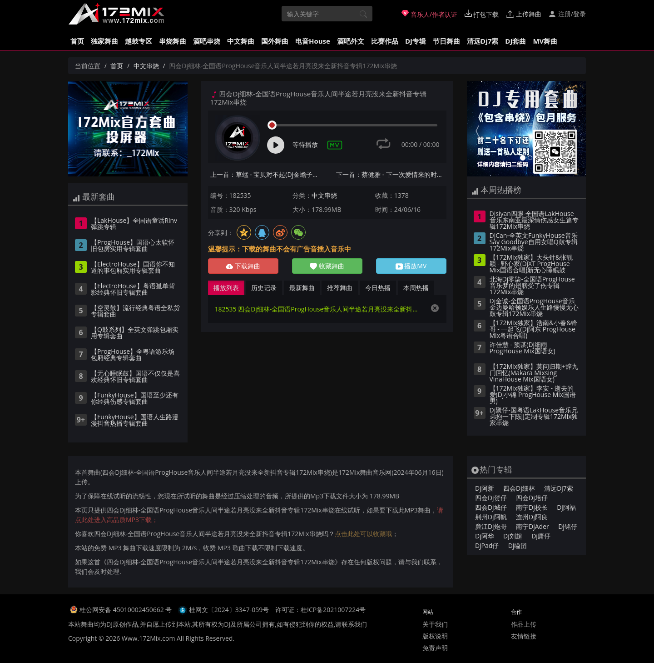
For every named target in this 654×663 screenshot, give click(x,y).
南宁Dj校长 (532, 507)
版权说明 (435, 636)
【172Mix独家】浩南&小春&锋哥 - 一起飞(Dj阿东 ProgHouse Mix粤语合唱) (534, 330)
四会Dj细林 (519, 488)
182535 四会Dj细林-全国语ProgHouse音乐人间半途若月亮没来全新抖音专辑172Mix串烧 (318, 309)
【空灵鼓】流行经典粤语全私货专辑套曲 (135, 311)
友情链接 (523, 636)
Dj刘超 (512, 536)
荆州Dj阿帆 (491, 516)
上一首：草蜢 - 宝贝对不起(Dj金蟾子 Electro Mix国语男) (265, 174)
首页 (77, 40)
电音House (312, 40)
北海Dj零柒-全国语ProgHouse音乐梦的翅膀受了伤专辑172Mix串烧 (532, 286)
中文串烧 (146, 65)
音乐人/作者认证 (429, 14)
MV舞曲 (545, 40)
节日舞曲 (446, 40)
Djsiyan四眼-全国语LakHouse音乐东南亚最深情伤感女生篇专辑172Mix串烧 (534, 221)
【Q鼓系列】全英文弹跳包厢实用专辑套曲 (134, 333)
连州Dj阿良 (532, 516)
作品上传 (523, 624)
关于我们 (435, 624)
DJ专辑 (415, 40)
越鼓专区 (138, 40)
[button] (476, 128)
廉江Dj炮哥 (491, 526)
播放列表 (226, 287)
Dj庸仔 (540, 536)
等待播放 (305, 144)
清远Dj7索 (482, 40)
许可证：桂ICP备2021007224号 (320, 609)
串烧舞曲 (172, 40)
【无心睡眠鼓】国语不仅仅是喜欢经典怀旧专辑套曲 (135, 377)
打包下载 (482, 14)
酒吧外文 (350, 40)
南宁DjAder (532, 526)
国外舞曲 (274, 40)
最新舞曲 (302, 287)
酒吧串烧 (206, 40)
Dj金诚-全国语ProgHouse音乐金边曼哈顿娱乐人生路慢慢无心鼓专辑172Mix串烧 (534, 308)
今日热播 (378, 287)
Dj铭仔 (567, 526)
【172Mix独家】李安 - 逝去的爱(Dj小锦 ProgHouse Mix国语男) (533, 395)
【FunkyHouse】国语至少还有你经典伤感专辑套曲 (134, 399)
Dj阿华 (484, 536)
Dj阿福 (566, 507)
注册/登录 (567, 14)
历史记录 (264, 287)
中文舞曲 (240, 40)
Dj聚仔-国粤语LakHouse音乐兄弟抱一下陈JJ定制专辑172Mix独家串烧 (534, 417)
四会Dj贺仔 (491, 497)
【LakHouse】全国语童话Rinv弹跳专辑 (134, 224)
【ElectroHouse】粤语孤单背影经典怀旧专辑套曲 (133, 289)
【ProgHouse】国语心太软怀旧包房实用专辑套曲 (132, 246)
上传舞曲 (523, 14)
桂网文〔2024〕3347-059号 (229, 609)
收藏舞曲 (327, 265)
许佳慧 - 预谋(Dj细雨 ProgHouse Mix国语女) (522, 348)
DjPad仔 (487, 545)
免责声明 (435, 647)
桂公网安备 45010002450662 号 (126, 609)
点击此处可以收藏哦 (363, 533)
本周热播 (416, 287)
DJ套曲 (515, 40)
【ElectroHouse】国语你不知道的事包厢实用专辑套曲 (133, 268)
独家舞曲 (104, 40)
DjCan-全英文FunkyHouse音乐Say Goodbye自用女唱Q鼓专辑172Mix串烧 (534, 242)
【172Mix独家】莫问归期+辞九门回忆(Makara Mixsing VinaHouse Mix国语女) (534, 373)
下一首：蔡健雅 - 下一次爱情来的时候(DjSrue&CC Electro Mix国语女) (391, 174)
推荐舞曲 (339, 287)
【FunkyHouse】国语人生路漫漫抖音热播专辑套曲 (134, 420)
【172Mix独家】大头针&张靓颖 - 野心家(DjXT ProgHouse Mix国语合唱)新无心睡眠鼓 (531, 264)
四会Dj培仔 (532, 497)
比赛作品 (384, 40)
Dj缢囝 (517, 545)
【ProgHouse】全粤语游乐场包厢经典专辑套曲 (132, 355)
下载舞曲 (243, 265)
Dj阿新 (484, 488)
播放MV (411, 265)
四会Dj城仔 (491, 507)
